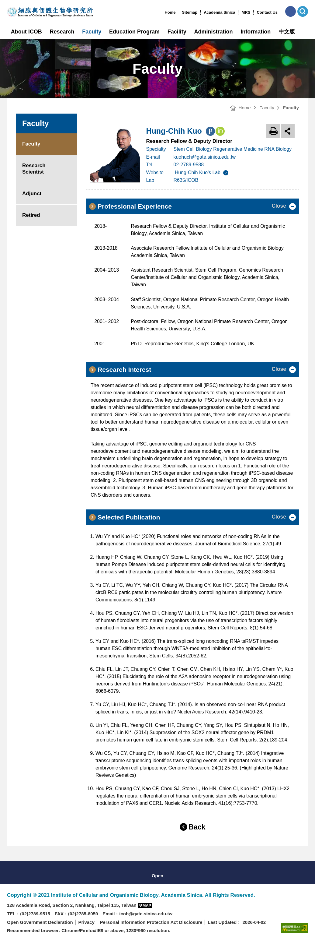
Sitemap (190, 12)
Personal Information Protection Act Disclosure (151, 914)
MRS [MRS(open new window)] (245, 12)
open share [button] (287, 131)
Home (169, 12)
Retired (31, 215)
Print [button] (273, 131)
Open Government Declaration (40, 914)
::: (162, 12)
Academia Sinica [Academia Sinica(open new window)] (219, 12)
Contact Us (267, 12)
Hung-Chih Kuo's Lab (203, 172)
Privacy (86, 914)
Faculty (91, 32)
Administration (213, 32)
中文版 (287, 32)
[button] (290, 11)
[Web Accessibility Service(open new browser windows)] (294, 919)
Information (256, 32)
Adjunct (31, 193)
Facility (177, 32)
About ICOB (26, 32)
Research (62, 32)
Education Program (134, 32)
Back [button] (197, 819)
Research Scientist (34, 168)
